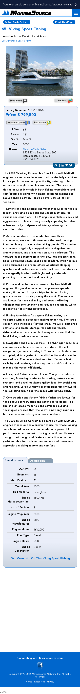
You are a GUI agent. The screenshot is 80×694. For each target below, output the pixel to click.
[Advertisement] (40, 609)
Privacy (50, 681)
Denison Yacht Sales (34, 149)
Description (37, 461)
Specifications (14, 460)
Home (29, 681)
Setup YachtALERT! (16, 22)
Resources (39, 681)
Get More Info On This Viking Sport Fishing (40, 558)
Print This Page (64, 22)
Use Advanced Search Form (16, 40)
